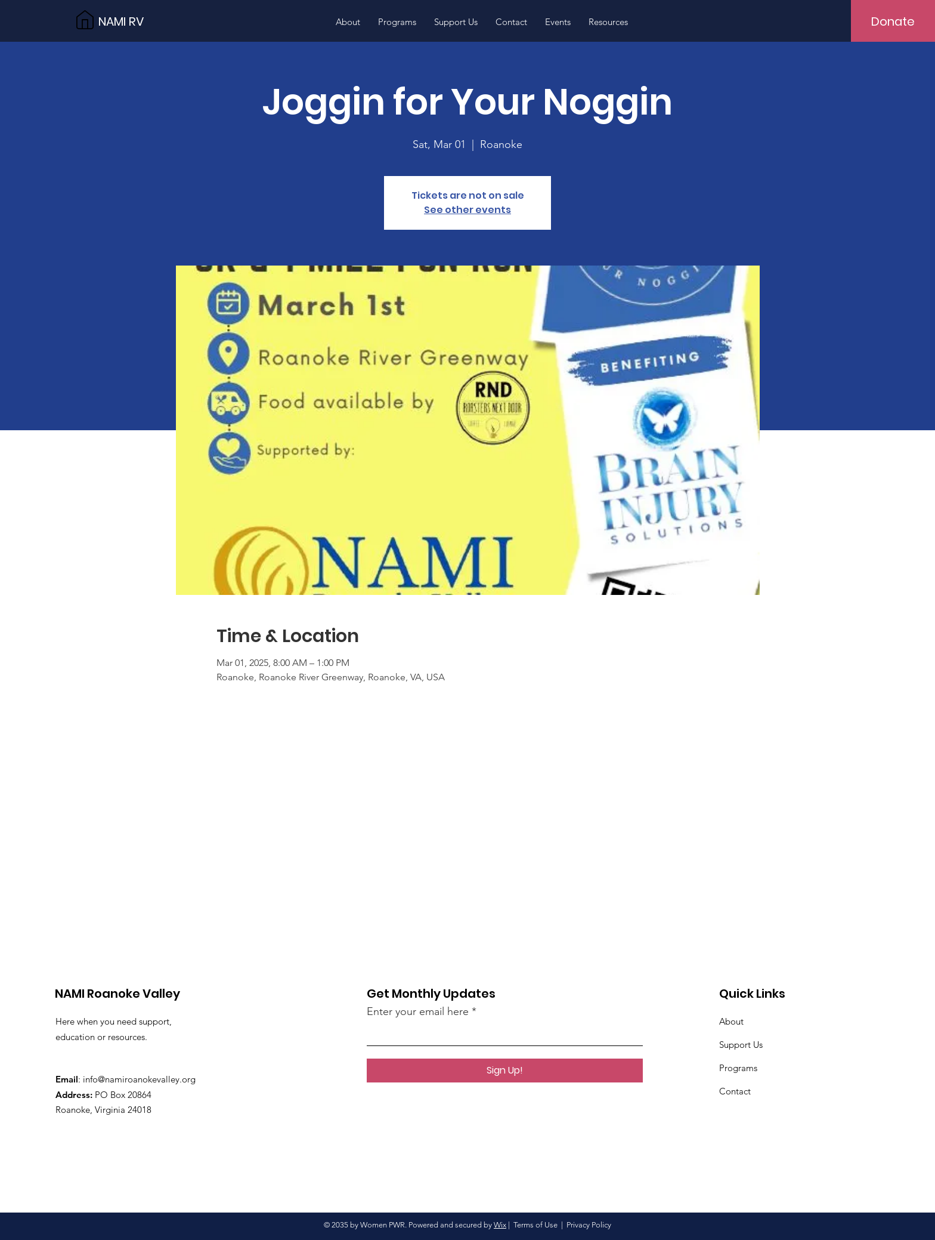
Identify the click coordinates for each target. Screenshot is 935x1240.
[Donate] (893, 21)
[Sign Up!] (505, 1070)
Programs (738, 1068)
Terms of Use (535, 1224)
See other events (467, 210)
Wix (500, 1224)
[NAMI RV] (152, 21)
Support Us (741, 1044)
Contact (735, 1091)
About (731, 1021)
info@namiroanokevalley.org (139, 1079)
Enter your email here (418, 1011)
